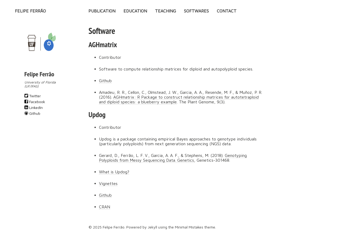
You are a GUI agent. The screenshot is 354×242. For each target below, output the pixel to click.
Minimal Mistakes (189, 227)
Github (32, 113)
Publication (101, 10)
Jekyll (152, 227)
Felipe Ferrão (30, 10)
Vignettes (108, 183)
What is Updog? (114, 171)
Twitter (32, 96)
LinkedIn (33, 107)
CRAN (104, 206)
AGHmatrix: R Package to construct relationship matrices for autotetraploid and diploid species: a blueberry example (179, 99)
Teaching (165, 10)
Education (135, 10)
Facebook (34, 101)
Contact (226, 10)
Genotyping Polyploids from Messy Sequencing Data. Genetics (173, 157)
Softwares (196, 10)
